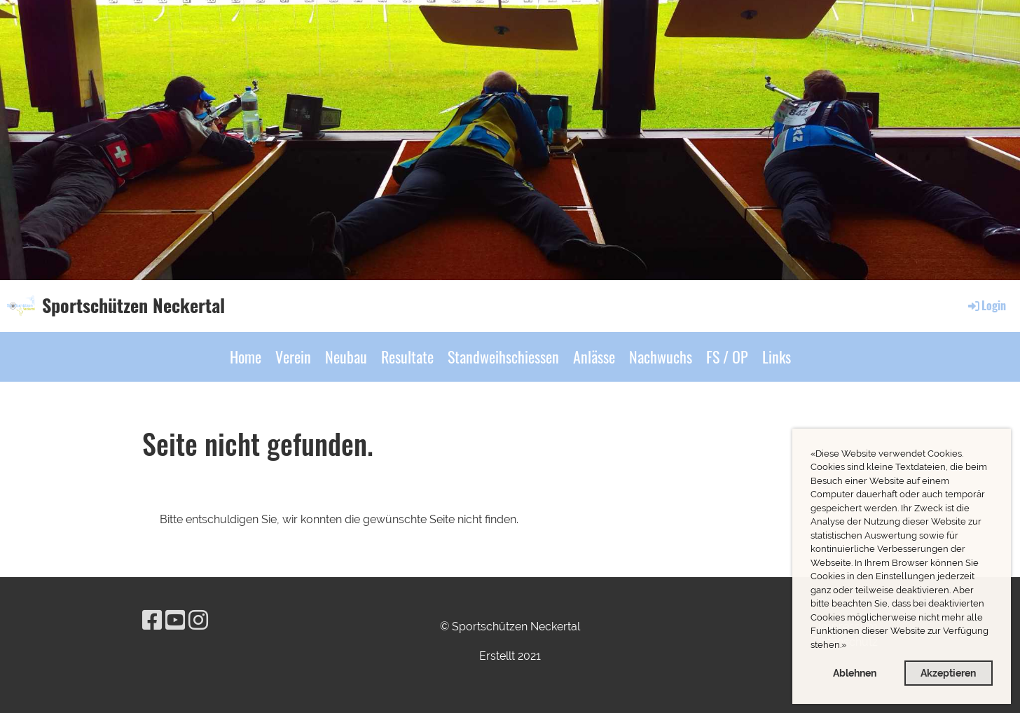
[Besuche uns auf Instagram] (198, 620)
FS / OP (727, 356)
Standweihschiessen (503, 356)
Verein (293, 356)
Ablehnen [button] (854, 673)
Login (986, 305)
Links (776, 356)
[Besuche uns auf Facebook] (152, 620)
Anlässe (594, 356)
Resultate (407, 356)
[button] (850, 646)
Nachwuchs (660, 356)
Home (245, 356)
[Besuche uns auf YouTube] (175, 620)
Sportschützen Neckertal (133, 305)
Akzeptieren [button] (948, 673)
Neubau (346, 356)
